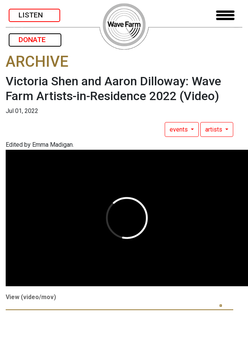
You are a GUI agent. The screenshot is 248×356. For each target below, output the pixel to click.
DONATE (35, 39)
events (179, 129)
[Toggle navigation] (225, 15)
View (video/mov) (31, 297)
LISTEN (34, 15)
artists (214, 129)
